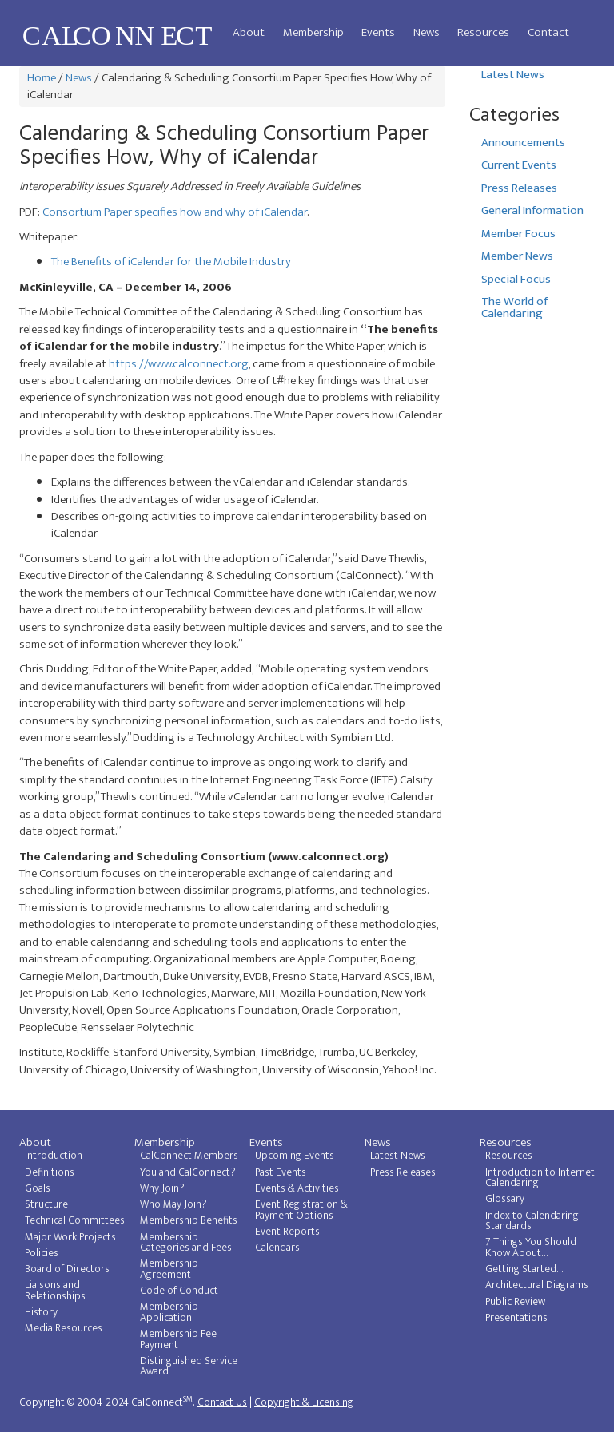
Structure (46, 1204)
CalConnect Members (189, 1155)
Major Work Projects (70, 1237)
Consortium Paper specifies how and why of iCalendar (174, 212)
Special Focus (516, 279)
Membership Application (169, 1312)
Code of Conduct (179, 1290)
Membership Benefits (188, 1220)
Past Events (280, 1172)
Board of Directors (67, 1269)
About (249, 32)
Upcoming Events (294, 1155)
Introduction (53, 1155)
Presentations (516, 1318)
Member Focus (518, 233)
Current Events (518, 165)
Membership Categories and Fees (186, 1242)
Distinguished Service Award (188, 1366)
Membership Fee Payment (178, 1339)
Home (41, 78)
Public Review (515, 1302)
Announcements (523, 142)
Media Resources (63, 1328)
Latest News (512, 74)
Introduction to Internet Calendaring (540, 1178)
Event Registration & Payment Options (301, 1210)
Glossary (504, 1199)
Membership (313, 32)
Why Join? (162, 1188)
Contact (548, 32)
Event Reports (287, 1231)
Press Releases (519, 188)
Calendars (277, 1247)
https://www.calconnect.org (179, 364)
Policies (41, 1253)
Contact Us (222, 1402)
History (41, 1312)
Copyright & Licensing (303, 1402)
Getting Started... (524, 1269)
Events (378, 32)
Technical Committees (75, 1220)
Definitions (49, 1172)
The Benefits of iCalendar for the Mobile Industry (171, 262)
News (426, 32)
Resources (483, 32)
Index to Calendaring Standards (532, 1221)
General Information (532, 210)
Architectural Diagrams (536, 1285)
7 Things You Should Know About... (530, 1247)
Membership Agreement (169, 1269)
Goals (37, 1188)
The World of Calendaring (514, 307)
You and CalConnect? (188, 1172)
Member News (517, 256)
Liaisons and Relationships (55, 1290)
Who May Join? (173, 1204)
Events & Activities (297, 1188)
